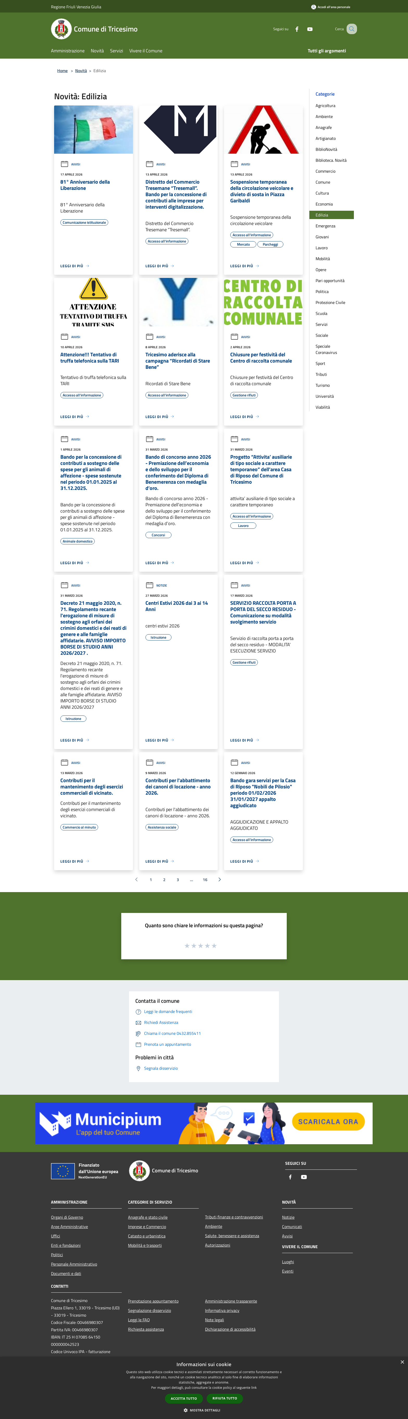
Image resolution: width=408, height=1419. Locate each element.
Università (325, 396)
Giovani (322, 237)
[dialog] (204, 1388)
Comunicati (292, 1226)
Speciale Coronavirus (326, 349)
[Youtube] (304, 28)
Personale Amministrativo (74, 1264)
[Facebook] (291, 28)
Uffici (55, 1236)
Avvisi (70, 164)
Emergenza (325, 226)
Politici (57, 1255)
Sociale (322, 335)
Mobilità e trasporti (145, 1245)
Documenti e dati (66, 1273)
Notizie (156, 585)
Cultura (322, 193)
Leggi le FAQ (139, 1320)
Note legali (214, 1320)
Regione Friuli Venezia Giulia (76, 7)
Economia (324, 204)
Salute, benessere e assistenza (232, 1236)
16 (205, 879)
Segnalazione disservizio (149, 1310)
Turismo (323, 385)
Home (62, 70)
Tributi (321, 374)
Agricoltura (325, 105)
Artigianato (326, 138)
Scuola (321, 313)
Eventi (288, 1271)
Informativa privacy (222, 1310)
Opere (321, 269)
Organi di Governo (67, 1217)
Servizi (322, 324)
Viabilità (323, 407)
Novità (81, 70)
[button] (204, 1410)
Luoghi (288, 1262)
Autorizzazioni (217, 1245)
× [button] (402, 1362)
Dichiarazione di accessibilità (230, 1329)
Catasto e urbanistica (146, 1236)
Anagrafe (324, 127)
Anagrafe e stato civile (148, 1217)
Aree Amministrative (69, 1226)
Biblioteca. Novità (331, 160)
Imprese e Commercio (147, 1226)
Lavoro (322, 248)
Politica (322, 291)
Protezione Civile (330, 302)
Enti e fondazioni (66, 1245)
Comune (323, 182)
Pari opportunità (330, 280)
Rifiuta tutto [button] (225, 1398)
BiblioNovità (326, 149)
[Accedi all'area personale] (330, 7)
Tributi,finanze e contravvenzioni (234, 1217)
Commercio (325, 171)
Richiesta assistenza (146, 1329)
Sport (320, 363)
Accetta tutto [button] (184, 1398)
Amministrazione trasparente (231, 1301)
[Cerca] (351, 29)
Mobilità (323, 259)
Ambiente (324, 116)
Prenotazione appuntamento (153, 1301)
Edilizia (322, 215)
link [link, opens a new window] (254, 1387)
